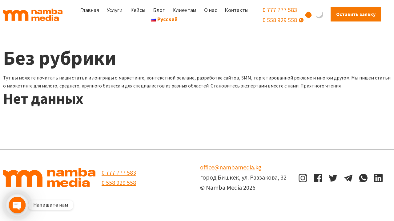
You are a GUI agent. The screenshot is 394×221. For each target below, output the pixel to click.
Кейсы (137, 10)
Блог (159, 10)
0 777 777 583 (280, 10)
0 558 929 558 (280, 20)
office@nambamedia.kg (231, 167)
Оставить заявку (356, 14)
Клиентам (184, 10)
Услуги (115, 10)
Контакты (236, 10)
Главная (89, 10)
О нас (210, 10)
